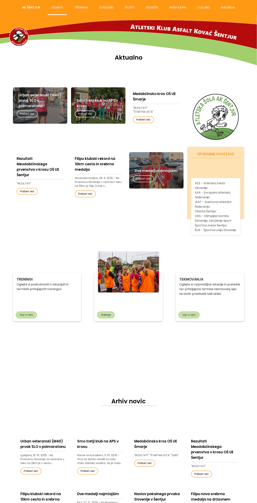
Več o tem (26, 315)
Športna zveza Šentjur (211, 225)
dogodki (106, 7)
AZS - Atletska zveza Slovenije (210, 185)
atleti (129, 7)
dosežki (152, 7)
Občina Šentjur (206, 211)
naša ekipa (177, 7)
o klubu (203, 7)
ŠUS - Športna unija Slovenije (215, 230)
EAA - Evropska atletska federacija (212, 194)
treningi (81, 7)
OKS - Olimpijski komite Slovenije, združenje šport (213, 218)
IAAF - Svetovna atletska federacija (213, 204)
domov (57, 7)
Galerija (106, 315)
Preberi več (27, 114)
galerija (228, 7)
